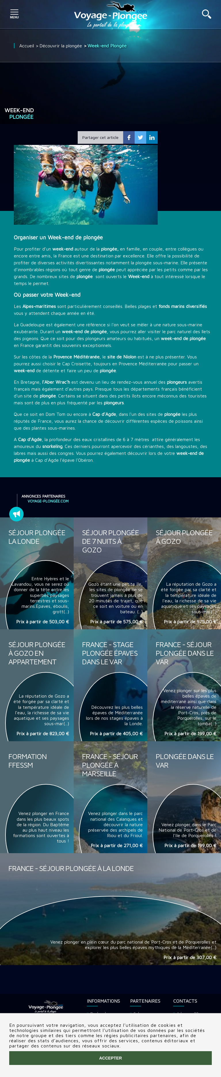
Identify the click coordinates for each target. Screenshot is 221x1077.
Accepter (110, 1058)
